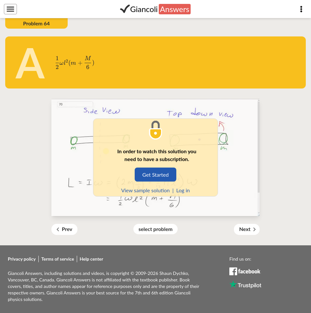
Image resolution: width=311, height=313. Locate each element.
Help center (91, 259)
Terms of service (57, 259)
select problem (156, 229)
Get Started (155, 174)
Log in (183, 190)
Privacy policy (22, 259)
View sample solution (145, 190)
